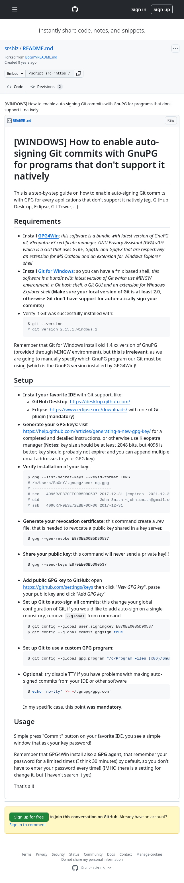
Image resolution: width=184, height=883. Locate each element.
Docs (111, 854)
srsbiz (12, 48)
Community (93, 854)
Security (58, 854)
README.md (38, 48)
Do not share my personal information (92, 859)
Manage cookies (149, 854)
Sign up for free (29, 817)
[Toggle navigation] (14, 9)
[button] (78, 74)
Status (74, 854)
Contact (126, 854)
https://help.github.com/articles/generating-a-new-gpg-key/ (87, 431)
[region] (92, 463)
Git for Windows (55, 271)
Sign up (162, 9)
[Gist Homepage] (74, 9)
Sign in (139, 9)
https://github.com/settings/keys (58, 587)
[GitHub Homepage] (75, 868)
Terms (27, 854)
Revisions (46, 87)
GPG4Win (48, 236)
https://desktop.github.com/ (100, 401)
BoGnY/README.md (41, 57)
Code (15, 86)
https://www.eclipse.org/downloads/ (88, 409)
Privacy (41, 854)
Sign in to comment (27, 824)
